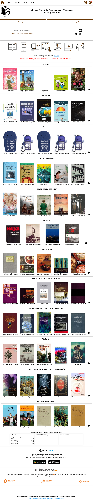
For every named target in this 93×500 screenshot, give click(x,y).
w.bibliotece (50, 474)
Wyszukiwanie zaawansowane (19, 33)
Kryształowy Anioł (14, 443)
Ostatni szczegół (14, 441)
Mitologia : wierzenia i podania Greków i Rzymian (21, 437)
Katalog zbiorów (23, 22)
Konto (33, 2)
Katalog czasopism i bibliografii (69, 22)
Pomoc (25, 2)
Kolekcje (31, 33)
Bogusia (12, 438)
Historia (17, 2)
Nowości (9, 2)
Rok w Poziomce (14, 440)
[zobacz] (56, 56)
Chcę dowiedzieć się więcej (37, 498)
